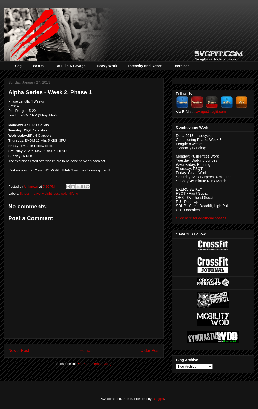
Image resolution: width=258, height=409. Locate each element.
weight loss (50, 193)
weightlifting (69, 193)
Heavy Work (107, 66)
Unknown (31, 186)
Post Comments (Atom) (94, 364)
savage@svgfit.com (210, 111)
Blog (18, 66)
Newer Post (18, 350)
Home (84, 350)
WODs (38, 66)
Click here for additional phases (201, 218)
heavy (35, 193)
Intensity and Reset (145, 66)
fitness (25, 193)
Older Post (149, 350)
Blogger (158, 399)
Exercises (181, 66)
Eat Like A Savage (70, 66)
